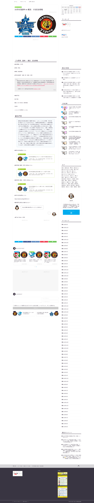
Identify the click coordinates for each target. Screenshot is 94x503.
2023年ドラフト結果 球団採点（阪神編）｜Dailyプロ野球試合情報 (72, 440)
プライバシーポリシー (17, 501)
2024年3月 (65, 263)
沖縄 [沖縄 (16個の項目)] (69, 183)
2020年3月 (65, 396)
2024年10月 (65, 242)
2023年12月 (65, 269)
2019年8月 (65, 414)
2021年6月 (65, 360)
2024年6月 (65, 254)
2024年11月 (65, 239)
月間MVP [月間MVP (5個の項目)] (75, 180)
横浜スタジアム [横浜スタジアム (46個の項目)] (65, 183)
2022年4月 (65, 330)
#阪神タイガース (20, 85)
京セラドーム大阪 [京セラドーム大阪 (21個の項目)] (74, 177)
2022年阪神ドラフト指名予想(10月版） (71, 444)
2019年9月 (65, 411)
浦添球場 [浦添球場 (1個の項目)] (77, 183)
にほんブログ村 (64, 37)
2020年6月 (65, 393)
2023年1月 (65, 302)
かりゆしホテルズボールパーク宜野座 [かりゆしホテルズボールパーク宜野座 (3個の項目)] (68, 169)
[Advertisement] (36, 49)
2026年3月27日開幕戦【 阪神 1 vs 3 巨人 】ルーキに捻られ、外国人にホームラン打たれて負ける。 (71, 73)
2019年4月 (65, 426)
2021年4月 (65, 366)
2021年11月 (65, 345)
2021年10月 (65, 348)
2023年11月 (65, 272)
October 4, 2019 (37, 88)
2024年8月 (65, 248)
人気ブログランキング (65, 30)
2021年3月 (65, 369)
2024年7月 (65, 251)
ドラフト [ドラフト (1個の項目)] (69, 172)
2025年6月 (65, 230)
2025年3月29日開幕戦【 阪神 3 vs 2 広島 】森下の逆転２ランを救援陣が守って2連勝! (72, 97)
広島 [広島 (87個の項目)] (63, 180)
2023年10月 (65, 275)
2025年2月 (65, 236)
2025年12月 (65, 227)
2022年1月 (65, 339)
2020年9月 (65, 384)
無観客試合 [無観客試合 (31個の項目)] (64, 185)
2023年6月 (65, 287)
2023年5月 (65, 290)
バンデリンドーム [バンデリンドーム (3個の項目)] (65, 174)
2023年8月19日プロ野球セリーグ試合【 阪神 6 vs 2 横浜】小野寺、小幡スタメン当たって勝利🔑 (72, 456)
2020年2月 (65, 399)
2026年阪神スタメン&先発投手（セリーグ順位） (71, 78)
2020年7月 (65, 390)
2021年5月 (65, 363)
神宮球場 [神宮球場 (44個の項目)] (78, 185)
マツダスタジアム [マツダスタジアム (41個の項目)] (72, 174)
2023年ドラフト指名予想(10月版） (70, 439)
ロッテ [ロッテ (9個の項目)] (77, 175)
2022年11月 (65, 309)
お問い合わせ (32, 1)
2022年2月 (65, 336)
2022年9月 (65, 315)
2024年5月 (65, 257)
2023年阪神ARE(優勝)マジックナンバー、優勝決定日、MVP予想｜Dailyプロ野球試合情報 (72, 451)
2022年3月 (65, 333)
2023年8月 (65, 281)
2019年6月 (65, 420)
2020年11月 (65, 378)
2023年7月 (65, 284)
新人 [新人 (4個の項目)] (66, 180)
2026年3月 (65, 224)
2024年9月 (65, 245)
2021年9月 (65, 351)
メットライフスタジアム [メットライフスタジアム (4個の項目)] (66, 175)
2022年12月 (65, 305)
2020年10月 (65, 381)
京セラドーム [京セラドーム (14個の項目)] (68, 177)
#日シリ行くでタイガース (49, 83)
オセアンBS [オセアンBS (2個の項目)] (76, 169)
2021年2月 (65, 372)
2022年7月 (65, 321)
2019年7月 (65, 417)
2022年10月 (65, 311)
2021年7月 (65, 357)
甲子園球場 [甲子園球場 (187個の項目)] (73, 185)
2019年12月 (65, 402)
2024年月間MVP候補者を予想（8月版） (71, 436)
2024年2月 (65, 266)
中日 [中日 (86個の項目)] (63, 177)
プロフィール (23, 1)
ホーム (15, 1)
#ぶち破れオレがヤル (28, 85)
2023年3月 (65, 296)
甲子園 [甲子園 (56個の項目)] (69, 185)
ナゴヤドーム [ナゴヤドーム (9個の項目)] (74, 172)
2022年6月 (65, 324)
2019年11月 (65, 405)
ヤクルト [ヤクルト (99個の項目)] (72, 175)
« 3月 (62, 14)
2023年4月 (65, 293)
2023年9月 (65, 278)
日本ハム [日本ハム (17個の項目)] (70, 180)
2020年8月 (65, 387)
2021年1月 (65, 375)
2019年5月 (65, 423)
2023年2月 (65, 299)
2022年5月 (65, 327)
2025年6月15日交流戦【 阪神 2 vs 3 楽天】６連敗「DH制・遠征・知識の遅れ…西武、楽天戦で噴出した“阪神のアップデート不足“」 (72, 84)
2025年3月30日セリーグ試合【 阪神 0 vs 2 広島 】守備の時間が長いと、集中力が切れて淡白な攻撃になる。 (72, 91)
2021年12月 (65, 342)
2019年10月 (65, 408)
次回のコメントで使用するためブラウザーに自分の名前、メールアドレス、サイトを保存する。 (35, 306)
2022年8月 (65, 318)
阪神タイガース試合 (18, 7)
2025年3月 (65, 233)
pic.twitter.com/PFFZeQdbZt (39, 85)
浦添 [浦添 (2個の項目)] (72, 183)
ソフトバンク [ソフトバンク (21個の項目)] (64, 172)
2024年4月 (65, 260)
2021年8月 (65, 354)
